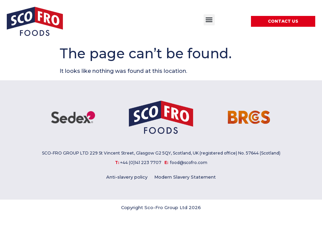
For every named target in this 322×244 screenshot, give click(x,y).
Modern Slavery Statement (185, 177)
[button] (209, 19)
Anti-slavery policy (126, 177)
